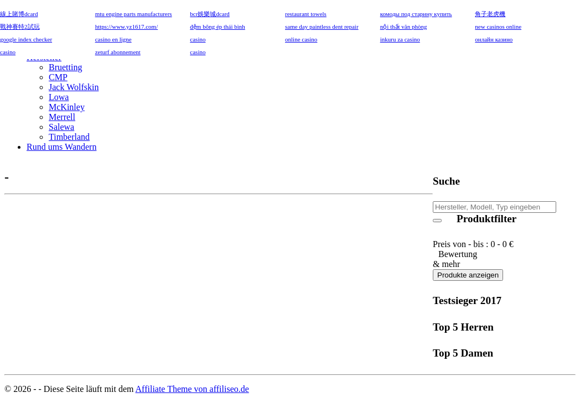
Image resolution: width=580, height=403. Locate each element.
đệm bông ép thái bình (217, 26)
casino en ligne (113, 39)
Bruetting (65, 67)
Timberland (69, 137)
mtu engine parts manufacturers (133, 14)
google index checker (26, 39)
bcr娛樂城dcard (209, 14)
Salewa (61, 127)
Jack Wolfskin (74, 87)
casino (197, 39)
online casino (301, 39)
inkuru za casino (400, 39)
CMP (58, 77)
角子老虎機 (490, 14)
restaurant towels (306, 14)
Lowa (59, 97)
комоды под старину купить (416, 14)
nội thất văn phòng (403, 26)
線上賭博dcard (19, 14)
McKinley (67, 107)
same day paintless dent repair (322, 26)
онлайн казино (493, 39)
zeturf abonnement (118, 52)
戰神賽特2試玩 (20, 26)
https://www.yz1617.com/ (126, 26)
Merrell (62, 117)
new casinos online (498, 26)
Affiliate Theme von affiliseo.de (192, 389)
